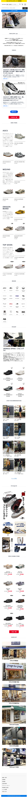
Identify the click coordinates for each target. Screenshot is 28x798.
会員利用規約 (4, 783)
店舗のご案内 (4, 777)
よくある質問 (4, 789)
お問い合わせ (4, 791)
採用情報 (3, 781)
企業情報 (3, 779)
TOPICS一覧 (14, 117)
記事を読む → (6, 78)
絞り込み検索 (14, 10)
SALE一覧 (14, 631)
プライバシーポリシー (6, 785)
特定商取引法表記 (5, 787)
